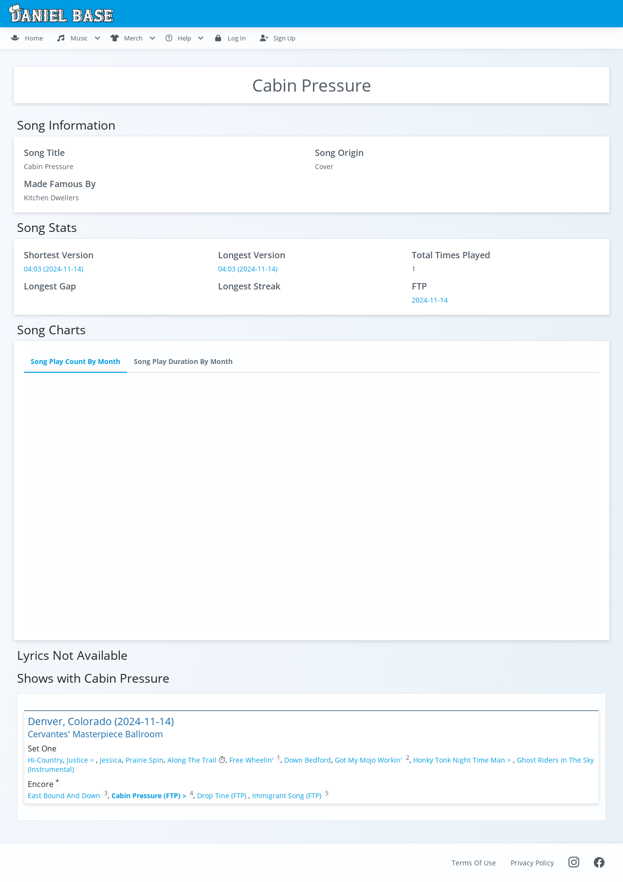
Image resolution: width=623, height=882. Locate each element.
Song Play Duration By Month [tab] (183, 361)
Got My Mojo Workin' (368, 760)
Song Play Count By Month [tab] (75, 361)
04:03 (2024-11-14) (53, 268)
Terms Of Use (474, 862)
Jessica (111, 760)
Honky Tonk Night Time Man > (463, 760)
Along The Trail (192, 760)
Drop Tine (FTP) (222, 795)
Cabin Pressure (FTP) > (149, 795)
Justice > (81, 760)
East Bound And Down (64, 795)
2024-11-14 (430, 300)
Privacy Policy (532, 862)
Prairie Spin (145, 760)
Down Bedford (307, 760)
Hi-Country (45, 760)
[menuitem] (31, 38)
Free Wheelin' (251, 760)
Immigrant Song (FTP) (287, 795)
